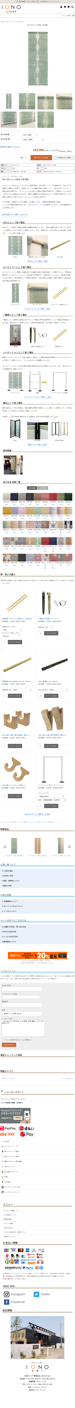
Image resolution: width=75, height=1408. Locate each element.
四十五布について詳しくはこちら (15, 214)
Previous (5, 846)
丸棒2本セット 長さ (8, 626)
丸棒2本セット (59, 336)
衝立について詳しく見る (37, 445)
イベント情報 (8, 1227)
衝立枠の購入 (59, 429)
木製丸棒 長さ (7, 690)
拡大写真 (37, 429)
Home (2, 22)
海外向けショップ (10, 1240)
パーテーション (15, 382)
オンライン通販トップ (11, 1214)
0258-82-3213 (31, 1388)
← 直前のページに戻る (7, 1082)
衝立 (15, 429)
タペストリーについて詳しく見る (37, 309)
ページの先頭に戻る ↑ (68, 1082)
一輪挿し (15, 336)
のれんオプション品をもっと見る (37, 814)
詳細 (6, 504)
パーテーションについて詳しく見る (37, 397)
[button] (66, 15)
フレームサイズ (43, 793)
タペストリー (15, 294)
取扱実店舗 (7, 1223)
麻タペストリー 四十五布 (14, 22)
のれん (15, 246)
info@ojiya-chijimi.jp (39, 1391)
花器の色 (41, 627)
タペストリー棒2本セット (59, 294)
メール (45, 978)
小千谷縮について (10, 1219)
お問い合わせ (8, 1232)
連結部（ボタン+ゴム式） (37, 246)
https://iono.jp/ (40, 1394)
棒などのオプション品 (37, 205)
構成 (37, 382)
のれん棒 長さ (43, 690)
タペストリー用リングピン (11, 633)
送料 (39, 800)
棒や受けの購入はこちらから (10, 147)
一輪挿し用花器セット (37, 336)
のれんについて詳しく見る (37, 261)
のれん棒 (59, 246)
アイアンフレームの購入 (59, 382)
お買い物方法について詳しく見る (14, 1282)
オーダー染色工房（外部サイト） (15, 1236)
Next (69, 846)
